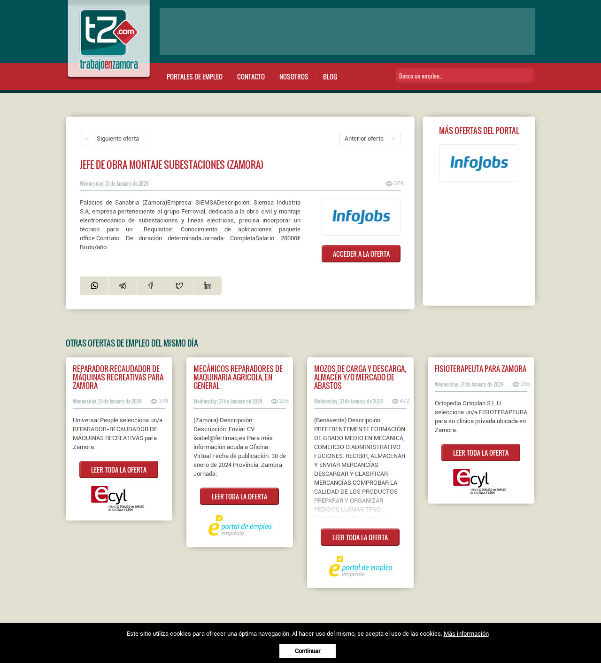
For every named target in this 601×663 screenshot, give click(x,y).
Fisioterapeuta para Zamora (480, 368)
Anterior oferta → (370, 138)
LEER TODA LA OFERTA (118, 469)
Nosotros (293, 76)
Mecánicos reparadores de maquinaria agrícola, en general (238, 377)
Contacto (251, 76)
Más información (466, 633)
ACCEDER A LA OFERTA (361, 254)
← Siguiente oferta (112, 138)
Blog (330, 76)
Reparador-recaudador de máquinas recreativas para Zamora (118, 377)
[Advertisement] (347, 31)
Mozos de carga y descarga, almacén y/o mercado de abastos (360, 377)
